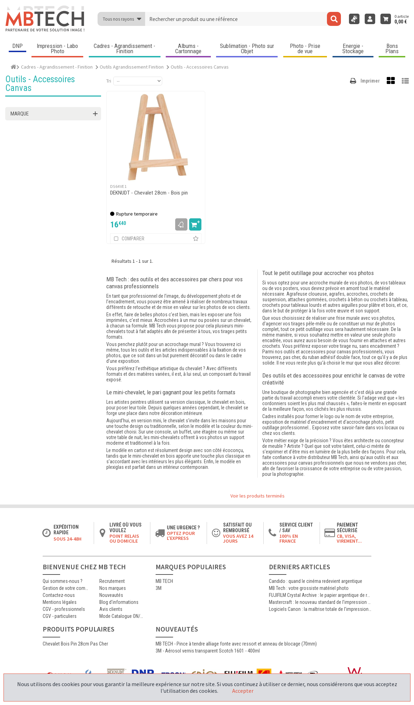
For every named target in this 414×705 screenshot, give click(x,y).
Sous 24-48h (67, 538)
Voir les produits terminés (257, 496)
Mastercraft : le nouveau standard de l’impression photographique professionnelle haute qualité (320, 602)
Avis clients (110, 609)
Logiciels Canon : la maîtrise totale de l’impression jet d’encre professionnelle (320, 609)
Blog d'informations (118, 602)
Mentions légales (60, 602)
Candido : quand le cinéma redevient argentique (315, 581)
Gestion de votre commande (66, 588)
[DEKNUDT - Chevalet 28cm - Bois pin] (155, 137)
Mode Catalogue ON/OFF (122, 616)
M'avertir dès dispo (181, 224)
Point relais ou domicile (124, 538)
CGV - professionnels (64, 609)
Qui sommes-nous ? (63, 581)
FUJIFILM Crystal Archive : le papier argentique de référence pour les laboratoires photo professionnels (320, 595)
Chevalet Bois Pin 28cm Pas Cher (75, 644)
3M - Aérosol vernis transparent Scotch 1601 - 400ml (208, 651)
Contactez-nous (59, 595)
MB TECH (164, 581)
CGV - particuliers (60, 616)
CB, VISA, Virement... (349, 538)
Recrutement (112, 581)
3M (159, 588)
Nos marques (112, 588)
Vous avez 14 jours (238, 538)
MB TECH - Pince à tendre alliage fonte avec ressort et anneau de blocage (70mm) (236, 644)
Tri (108, 81)
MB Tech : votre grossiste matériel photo (309, 588)
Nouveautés (111, 595)
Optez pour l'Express (181, 536)
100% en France (288, 538)
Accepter (243, 690)
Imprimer (370, 81)
